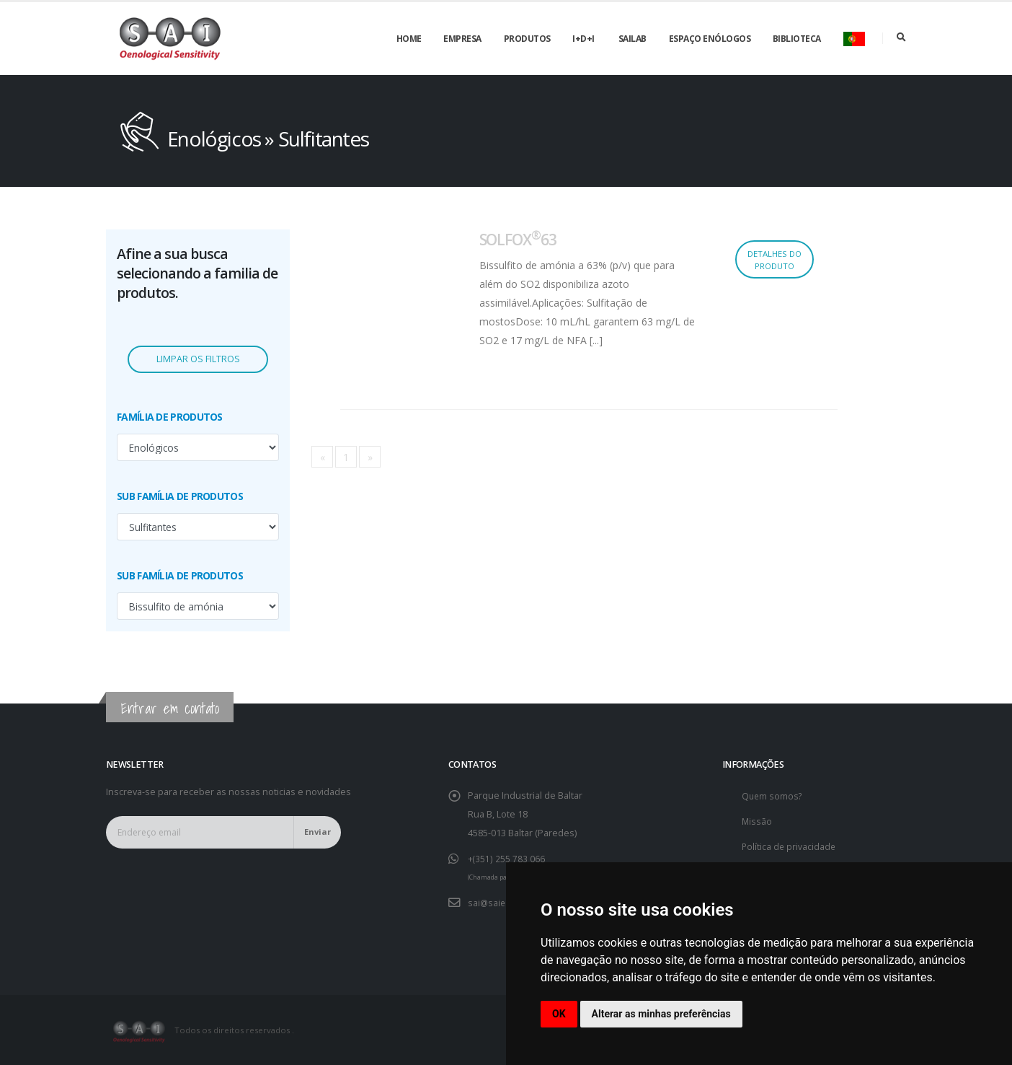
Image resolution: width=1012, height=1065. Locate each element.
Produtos (527, 38)
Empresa (462, 38)
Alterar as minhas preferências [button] (661, 1014)
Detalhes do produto (774, 259)
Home (409, 38)
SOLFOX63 (518, 239)
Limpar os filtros (198, 359)
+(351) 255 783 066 (506, 858)
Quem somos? (773, 795)
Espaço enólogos (710, 38)
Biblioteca (797, 38)
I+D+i (583, 38)
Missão (757, 821)
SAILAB (632, 38)
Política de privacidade (790, 846)
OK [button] (559, 1014)
